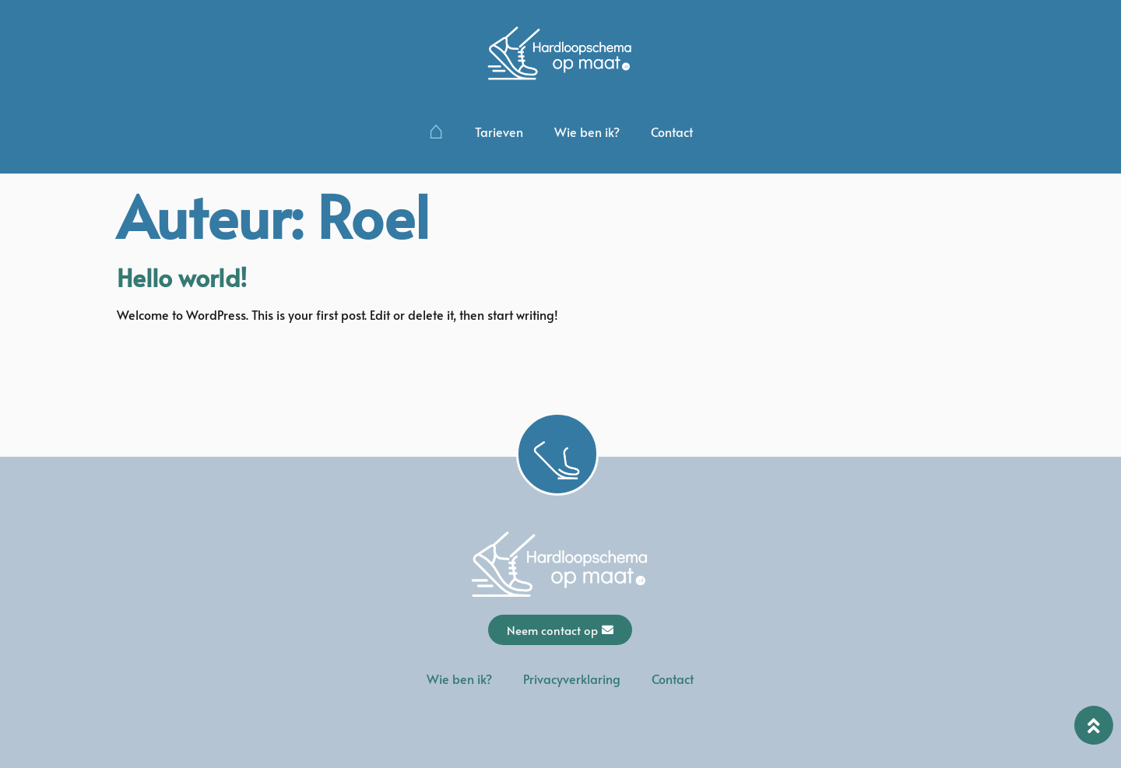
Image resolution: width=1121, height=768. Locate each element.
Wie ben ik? (587, 131)
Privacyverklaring (571, 678)
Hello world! (182, 277)
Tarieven (499, 131)
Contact (672, 131)
